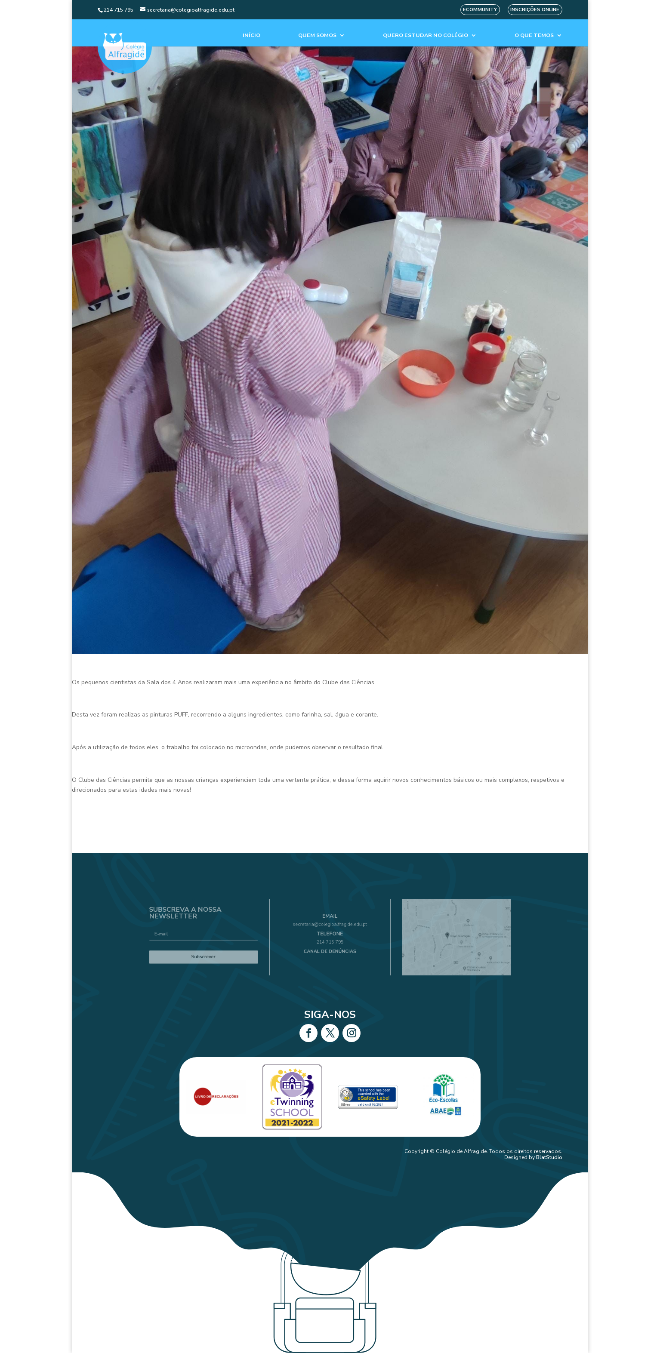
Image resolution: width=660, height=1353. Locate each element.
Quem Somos (317, 35)
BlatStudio (549, 1157)
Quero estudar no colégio (425, 35)
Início (251, 35)
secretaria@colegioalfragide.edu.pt (330, 927)
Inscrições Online (534, 9)
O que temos (534, 35)
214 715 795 (330, 940)
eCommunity (480, 9)
